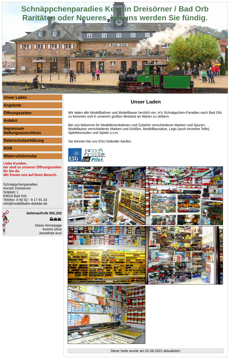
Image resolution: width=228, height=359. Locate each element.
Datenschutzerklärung (24, 140)
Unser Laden (15, 97)
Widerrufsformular (20, 156)
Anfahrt (10, 121)
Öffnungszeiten (17, 113)
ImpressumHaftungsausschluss (22, 130)
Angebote (12, 105)
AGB (8, 148)
